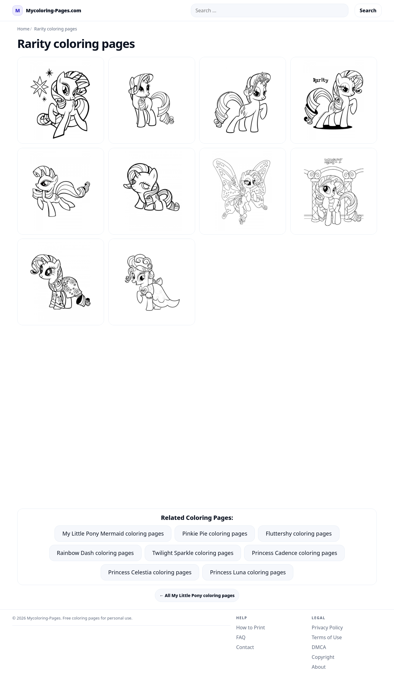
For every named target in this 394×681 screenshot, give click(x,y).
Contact (245, 647)
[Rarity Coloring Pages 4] (60, 191)
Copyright (323, 657)
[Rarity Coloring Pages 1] (60, 100)
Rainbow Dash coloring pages (95, 552)
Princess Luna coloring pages (248, 572)
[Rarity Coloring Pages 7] (333, 191)
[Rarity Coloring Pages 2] (242, 100)
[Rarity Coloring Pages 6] (242, 191)
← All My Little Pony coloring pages (197, 595)
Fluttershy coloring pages (299, 533)
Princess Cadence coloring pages (294, 552)
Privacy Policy (327, 627)
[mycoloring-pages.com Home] (46, 10)
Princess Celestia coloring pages (150, 572)
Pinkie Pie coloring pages (214, 533)
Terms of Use (327, 637)
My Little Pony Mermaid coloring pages (113, 533)
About (319, 666)
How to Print (250, 627)
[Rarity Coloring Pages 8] (60, 282)
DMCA (319, 647)
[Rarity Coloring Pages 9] (151, 282)
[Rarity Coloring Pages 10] (151, 100)
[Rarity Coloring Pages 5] (151, 191)
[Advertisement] (197, 368)
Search (368, 10)
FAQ (240, 637)
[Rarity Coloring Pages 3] (333, 100)
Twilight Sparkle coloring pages (193, 552)
